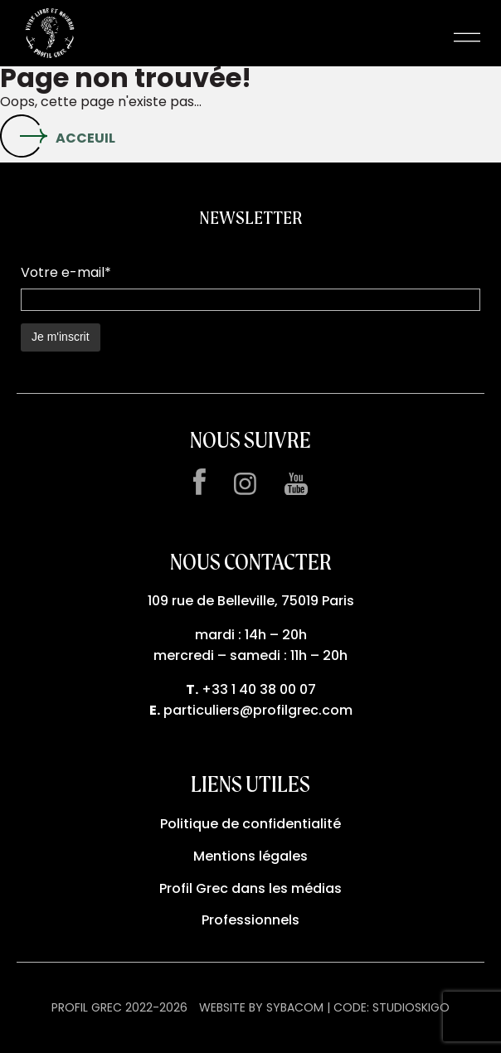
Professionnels (250, 919)
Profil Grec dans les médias (250, 888)
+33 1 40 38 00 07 (259, 689)
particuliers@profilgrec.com (258, 710)
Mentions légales (250, 856)
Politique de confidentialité (250, 823)
